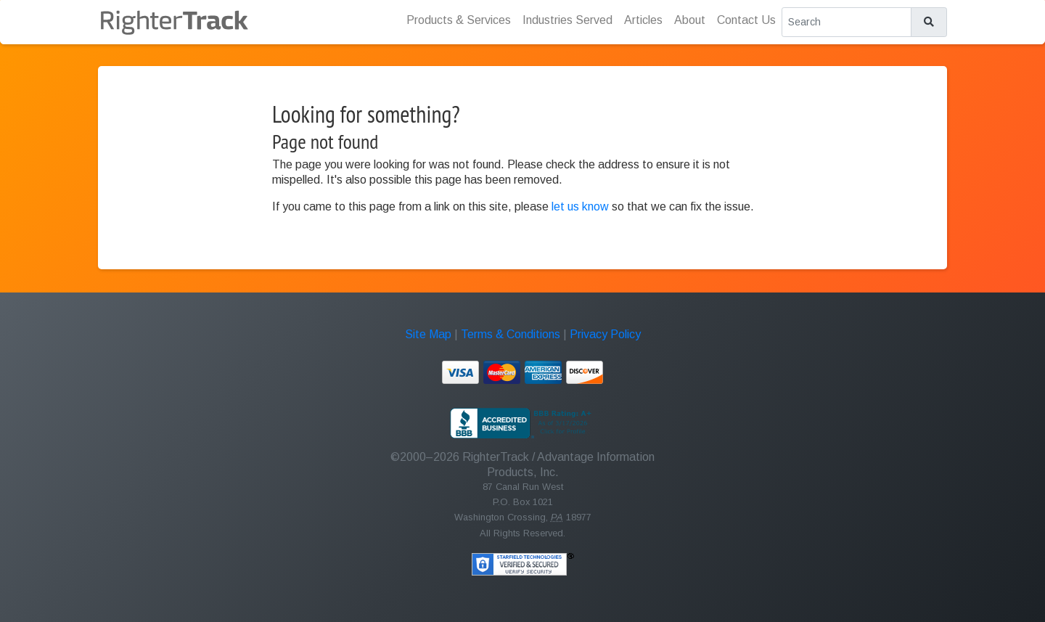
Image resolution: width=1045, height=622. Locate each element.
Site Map (428, 334)
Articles (643, 20)
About (689, 20)
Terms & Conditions (510, 334)
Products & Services (458, 20)
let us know (580, 206)
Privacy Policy (605, 334)
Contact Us (746, 20)
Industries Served (567, 20)
